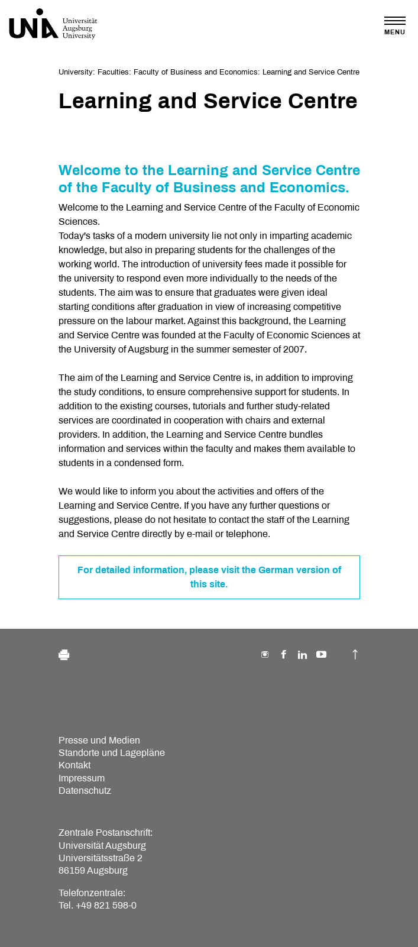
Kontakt (74, 765)
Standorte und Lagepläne (112, 753)
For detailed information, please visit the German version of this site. (209, 577)
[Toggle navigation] (395, 26)
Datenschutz (85, 791)
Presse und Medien (99, 740)
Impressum (82, 778)
